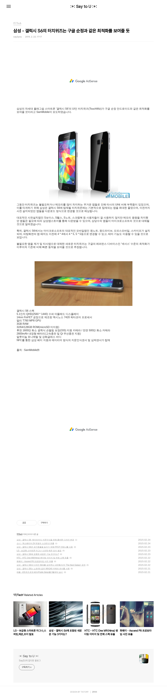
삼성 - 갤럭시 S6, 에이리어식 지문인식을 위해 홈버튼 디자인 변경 (45, 540)
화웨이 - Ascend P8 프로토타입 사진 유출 (35, 561)
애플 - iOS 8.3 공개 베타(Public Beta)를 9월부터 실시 (40, 572)
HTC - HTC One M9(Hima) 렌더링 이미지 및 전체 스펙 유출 (42, 558)
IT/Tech (19, 534)
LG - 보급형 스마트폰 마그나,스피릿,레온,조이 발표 (39, 550)
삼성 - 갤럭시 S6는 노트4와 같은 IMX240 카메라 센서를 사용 (43, 568)
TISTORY (85, 692)
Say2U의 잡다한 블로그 (30, 660)
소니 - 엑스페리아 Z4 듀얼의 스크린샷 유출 (35, 543)
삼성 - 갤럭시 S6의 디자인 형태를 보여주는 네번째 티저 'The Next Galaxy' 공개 (51, 565)
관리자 (94, 692)
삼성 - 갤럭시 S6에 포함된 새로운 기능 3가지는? (38, 554)
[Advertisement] (83, 81)
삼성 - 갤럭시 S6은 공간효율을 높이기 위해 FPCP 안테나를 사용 (45, 547)
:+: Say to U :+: (83, 7)
